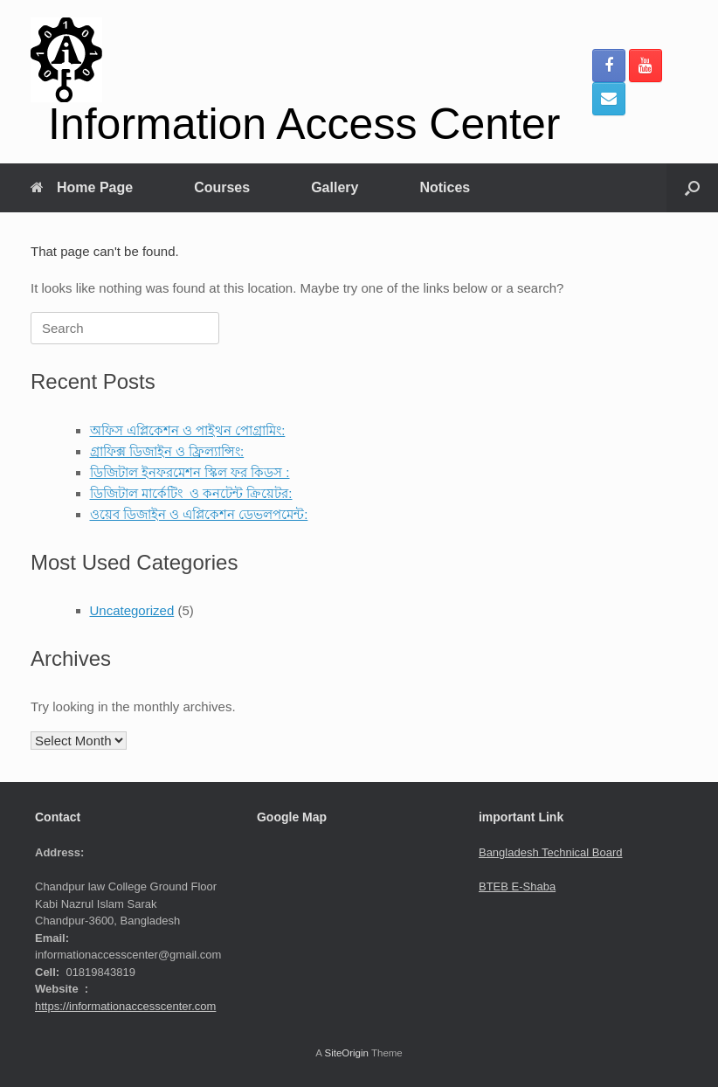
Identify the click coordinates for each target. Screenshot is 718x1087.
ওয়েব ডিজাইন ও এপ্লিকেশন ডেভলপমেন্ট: (199, 514)
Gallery (334, 187)
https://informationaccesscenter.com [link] (125, 1006)
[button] (692, 187)
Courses (222, 187)
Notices (444, 187)
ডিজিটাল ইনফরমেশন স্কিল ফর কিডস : (190, 472)
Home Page (82, 187)
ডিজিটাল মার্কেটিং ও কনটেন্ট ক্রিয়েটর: (191, 493)
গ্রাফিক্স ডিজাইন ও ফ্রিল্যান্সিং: (167, 451)
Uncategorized (132, 610)
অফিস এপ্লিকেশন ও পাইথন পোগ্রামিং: (188, 430)
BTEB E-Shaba (517, 886)
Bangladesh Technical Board (551, 852)
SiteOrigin (346, 1053)
